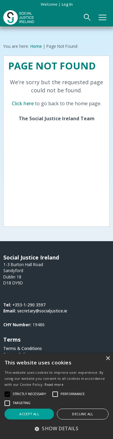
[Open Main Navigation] (103, 17)
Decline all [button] (82, 414)
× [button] (107, 358)
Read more (54, 384)
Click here (23, 103)
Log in (67, 4)
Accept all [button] (29, 414)
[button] (56, 428)
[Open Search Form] (87, 17)
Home (36, 46)
